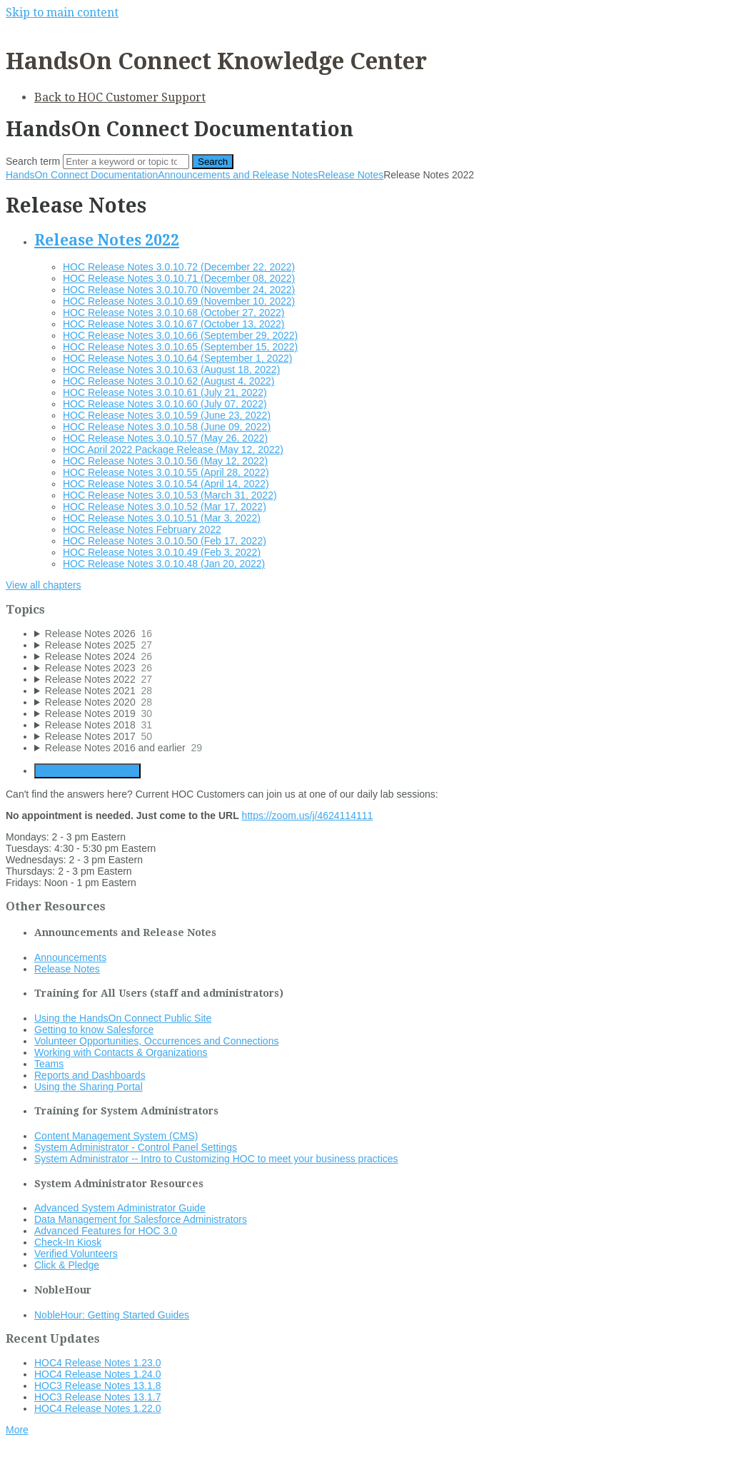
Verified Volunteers (76, 1253)
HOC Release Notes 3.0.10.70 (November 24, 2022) (179, 289)
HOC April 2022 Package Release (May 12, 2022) (173, 449)
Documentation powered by (75, 1466)
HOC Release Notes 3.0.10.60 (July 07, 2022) (165, 404)
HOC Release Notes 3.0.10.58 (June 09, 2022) (167, 426)
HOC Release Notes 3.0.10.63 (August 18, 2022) (171, 369)
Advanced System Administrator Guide (120, 1208)
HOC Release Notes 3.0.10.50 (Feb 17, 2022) (164, 541)
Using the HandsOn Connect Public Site (122, 1018)
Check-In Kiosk (67, 1242)
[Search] (126, 161)
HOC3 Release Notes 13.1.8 (97, 1385)
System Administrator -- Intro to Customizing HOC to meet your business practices (216, 1158)
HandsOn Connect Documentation (82, 175)
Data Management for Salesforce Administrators (140, 1219)
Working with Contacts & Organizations (121, 1052)
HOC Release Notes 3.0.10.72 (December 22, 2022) (179, 267)
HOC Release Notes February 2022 (142, 529)
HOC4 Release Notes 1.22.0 (97, 1408)
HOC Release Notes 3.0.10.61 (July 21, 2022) (165, 392)
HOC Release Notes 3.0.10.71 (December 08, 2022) (179, 278)
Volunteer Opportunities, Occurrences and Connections (156, 1041)
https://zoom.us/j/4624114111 (307, 815)
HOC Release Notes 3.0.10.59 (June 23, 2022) (167, 415)
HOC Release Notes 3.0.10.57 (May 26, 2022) (165, 438)
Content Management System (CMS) (116, 1136)
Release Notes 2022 (106, 240)
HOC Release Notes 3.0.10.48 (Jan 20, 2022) (164, 563)
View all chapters (43, 585)
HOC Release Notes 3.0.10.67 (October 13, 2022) (174, 324)
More (17, 1429)
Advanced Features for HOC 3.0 (105, 1230)
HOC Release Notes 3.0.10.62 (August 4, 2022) (169, 381)
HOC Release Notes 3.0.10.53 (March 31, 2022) (170, 495)
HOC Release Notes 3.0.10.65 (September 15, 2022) (180, 346)
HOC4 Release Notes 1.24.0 (97, 1374)
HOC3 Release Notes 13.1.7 (97, 1397)
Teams (49, 1063)
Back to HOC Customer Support (120, 97)
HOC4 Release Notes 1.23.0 (97, 1362)
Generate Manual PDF (87, 771)
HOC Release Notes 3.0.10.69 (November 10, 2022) (179, 301)
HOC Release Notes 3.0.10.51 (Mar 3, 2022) (162, 518)
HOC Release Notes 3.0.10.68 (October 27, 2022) (174, 312)
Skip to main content (62, 12)
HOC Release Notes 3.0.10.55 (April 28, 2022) (166, 472)
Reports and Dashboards (90, 1075)
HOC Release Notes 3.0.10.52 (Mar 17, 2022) (164, 506)
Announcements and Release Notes (238, 175)
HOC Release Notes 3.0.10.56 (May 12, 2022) (165, 461)
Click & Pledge (66, 1265)
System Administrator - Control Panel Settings (135, 1147)
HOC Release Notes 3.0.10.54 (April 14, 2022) (166, 483)
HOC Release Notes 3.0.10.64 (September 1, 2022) (177, 358)
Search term (33, 161)
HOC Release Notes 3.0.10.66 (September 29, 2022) (180, 335)
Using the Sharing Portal (88, 1086)
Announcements (70, 957)
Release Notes (350, 175)
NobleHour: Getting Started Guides (111, 1315)
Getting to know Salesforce (93, 1029)
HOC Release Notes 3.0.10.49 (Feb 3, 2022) (162, 552)
